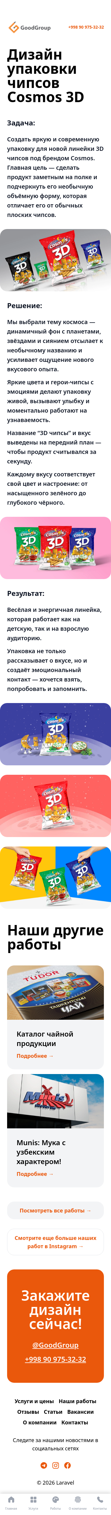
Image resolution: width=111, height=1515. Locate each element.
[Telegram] (43, 1465)
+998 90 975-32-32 (86, 27)
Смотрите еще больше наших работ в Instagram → (55, 1242)
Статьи (53, 1411)
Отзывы (28, 1411)
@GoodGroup (55, 1345)
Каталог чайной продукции (45, 1038)
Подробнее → (35, 1055)
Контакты (74, 1422)
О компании (40, 1422)
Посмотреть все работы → (55, 1210)
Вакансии (80, 1411)
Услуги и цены (34, 1401)
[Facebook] (67, 1465)
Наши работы (77, 1401)
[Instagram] (55, 1465)
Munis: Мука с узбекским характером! (41, 1152)
